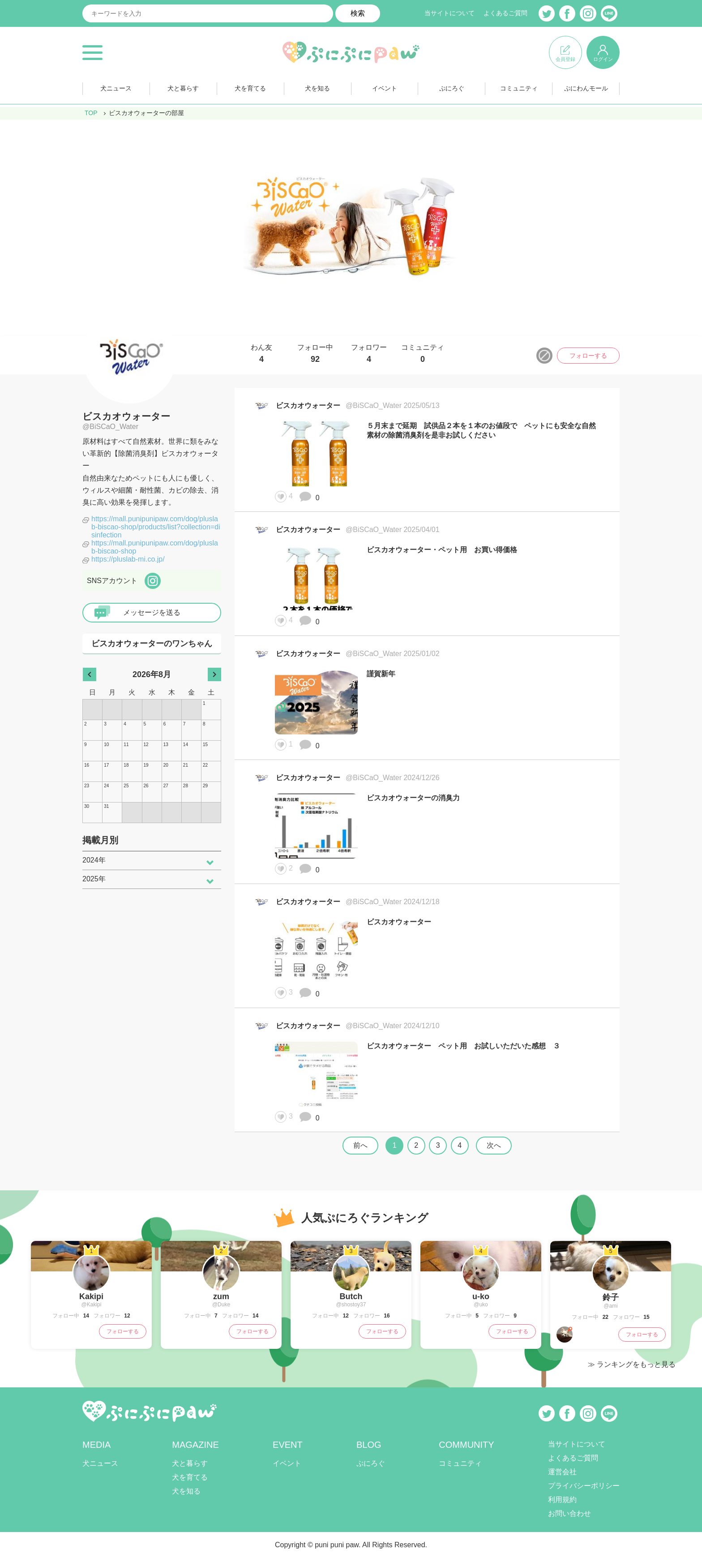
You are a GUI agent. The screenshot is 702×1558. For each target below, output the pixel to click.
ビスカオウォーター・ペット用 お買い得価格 (442, 550)
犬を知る (317, 89)
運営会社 (562, 1472)
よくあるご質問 (505, 13)
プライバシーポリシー (584, 1485)
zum (221, 1296)
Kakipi (91, 1296)
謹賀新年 (381, 674)
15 (646, 1317)
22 (604, 1317)
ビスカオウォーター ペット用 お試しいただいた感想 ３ (463, 1046)
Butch (351, 1296)
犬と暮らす (183, 89)
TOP (91, 112)
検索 (358, 13)
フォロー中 (315, 353)
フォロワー (369, 353)
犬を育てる (250, 89)
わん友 (261, 353)
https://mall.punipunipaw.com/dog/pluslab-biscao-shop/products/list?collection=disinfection (155, 527)
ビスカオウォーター (126, 416)
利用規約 (562, 1499)
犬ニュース (116, 89)
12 (126, 1316)
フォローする (588, 355)
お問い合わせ (569, 1513)
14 (85, 1316)
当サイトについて (449, 13)
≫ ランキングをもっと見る (632, 1364)
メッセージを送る (151, 612)
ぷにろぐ (451, 89)
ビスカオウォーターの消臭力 (413, 798)
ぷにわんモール (586, 89)
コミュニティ (518, 89)
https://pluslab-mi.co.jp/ (128, 559)
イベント (384, 89)
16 (386, 1316)
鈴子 (611, 1297)
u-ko (480, 1296)
